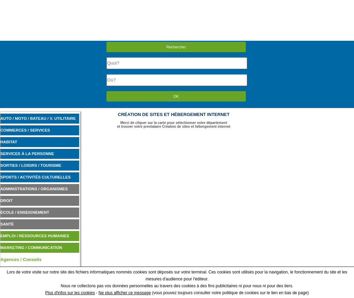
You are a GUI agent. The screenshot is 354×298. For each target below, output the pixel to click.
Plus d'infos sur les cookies (70, 292)
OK (176, 96)
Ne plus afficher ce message (125, 292)
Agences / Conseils (20, 259)
